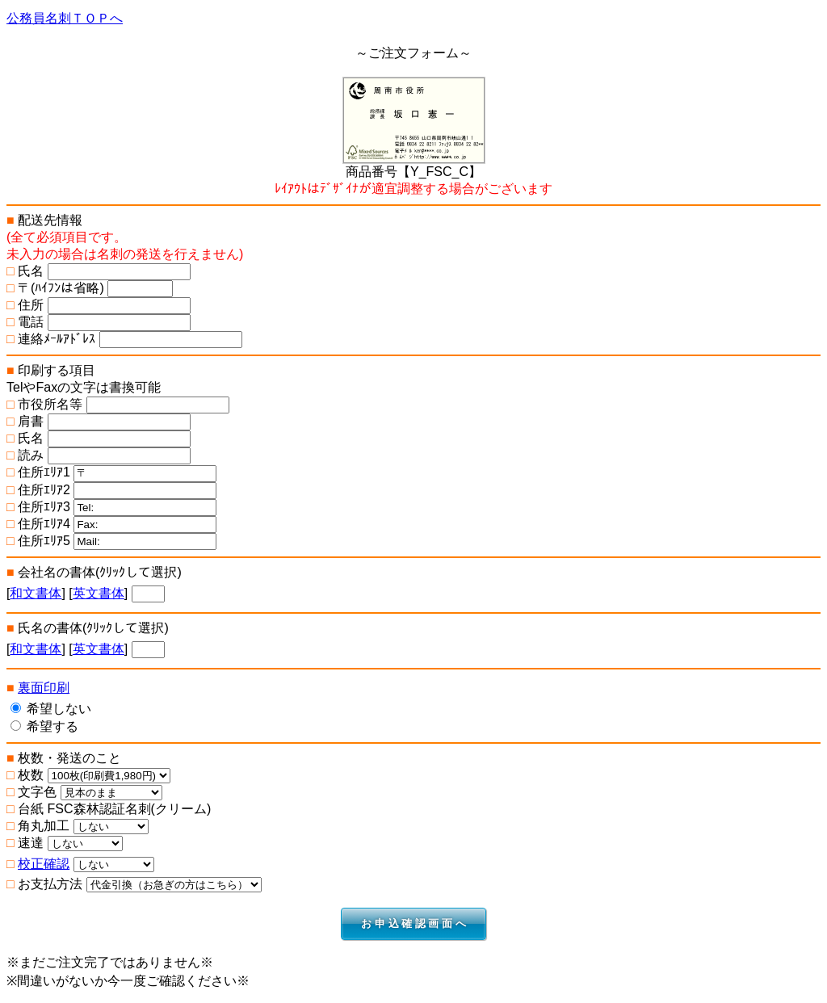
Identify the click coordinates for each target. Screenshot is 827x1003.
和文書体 (35, 593)
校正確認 (43, 864)
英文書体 (98, 593)
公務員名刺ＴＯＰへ (64, 18)
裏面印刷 (43, 688)
